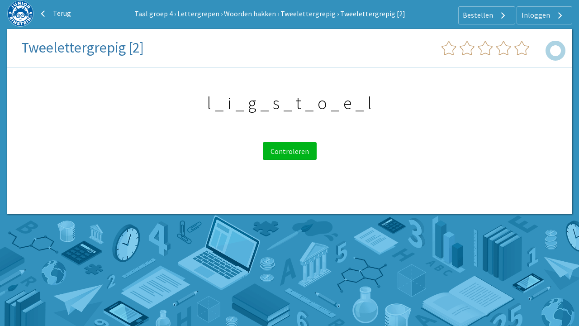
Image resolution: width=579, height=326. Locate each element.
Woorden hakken (250, 13)
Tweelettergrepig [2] (372, 13)
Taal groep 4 (153, 13)
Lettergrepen (198, 13)
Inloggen (543, 15)
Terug (54, 14)
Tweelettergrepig (308, 13)
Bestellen (485, 15)
